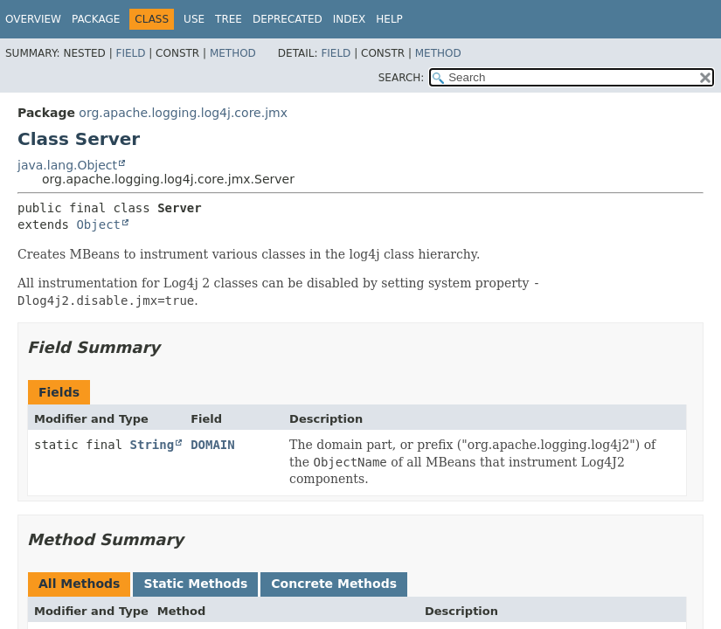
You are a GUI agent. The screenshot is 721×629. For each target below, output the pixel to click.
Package (96, 19)
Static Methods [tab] (195, 584)
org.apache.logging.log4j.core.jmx (183, 113)
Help (389, 19)
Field (130, 53)
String (152, 445)
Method (233, 53)
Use (194, 19)
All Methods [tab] (79, 584)
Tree (228, 19)
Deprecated (287, 19)
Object (98, 225)
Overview (33, 19)
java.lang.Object (67, 165)
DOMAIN (213, 445)
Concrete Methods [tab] (334, 584)
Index (349, 19)
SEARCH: (401, 78)
